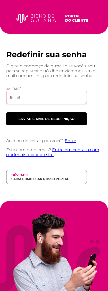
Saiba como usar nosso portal (40, 179)
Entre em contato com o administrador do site (52, 152)
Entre (70, 140)
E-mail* (13, 88)
